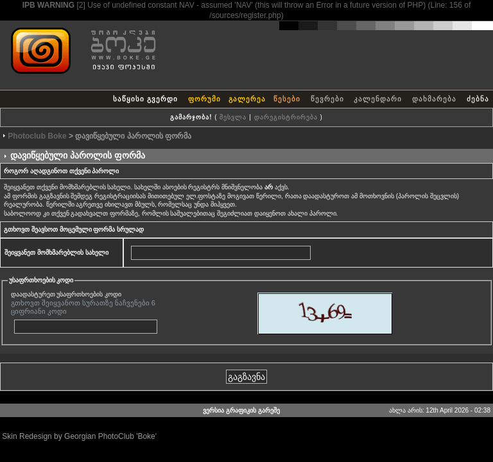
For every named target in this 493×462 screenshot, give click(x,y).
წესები (286, 99)
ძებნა (478, 99)
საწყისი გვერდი (145, 99)
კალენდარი (378, 99)
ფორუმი (204, 99)
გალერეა (247, 99)
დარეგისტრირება (286, 117)
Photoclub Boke (37, 136)
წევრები (327, 99)
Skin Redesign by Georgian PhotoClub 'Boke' (79, 436)
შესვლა (233, 117)
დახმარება (434, 99)
